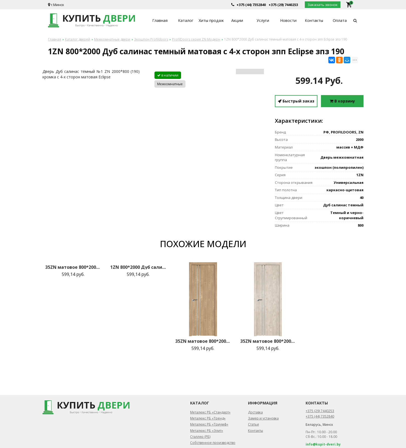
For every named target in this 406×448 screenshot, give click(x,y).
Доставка (255, 412)
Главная (160, 20)
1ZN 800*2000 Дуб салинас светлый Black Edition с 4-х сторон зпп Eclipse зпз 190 (138, 267)
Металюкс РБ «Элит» (206, 430)
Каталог (185, 20)
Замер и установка (263, 418)
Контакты (314, 20)
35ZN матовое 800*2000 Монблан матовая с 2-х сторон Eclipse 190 (73, 267)
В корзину (342, 101)
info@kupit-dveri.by (323, 444)
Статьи (253, 424)
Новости (288, 20)
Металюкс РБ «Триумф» (209, 424)
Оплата (340, 20)
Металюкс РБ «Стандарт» (210, 412)
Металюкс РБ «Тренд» (207, 418)
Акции (237, 20)
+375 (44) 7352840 (251, 4)
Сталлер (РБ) (200, 436)
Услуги (262, 20)
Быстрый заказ (296, 101)
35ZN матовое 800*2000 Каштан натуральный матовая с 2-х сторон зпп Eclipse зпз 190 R (203, 341)
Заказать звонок (323, 4)
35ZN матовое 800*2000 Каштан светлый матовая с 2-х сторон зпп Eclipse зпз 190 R (268, 341)
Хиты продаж (211, 20)
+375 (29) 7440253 (283, 4)
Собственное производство (212, 442)
